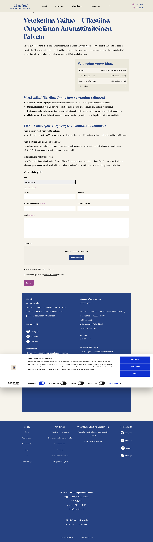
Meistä (45, 7)
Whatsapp (126, 455)
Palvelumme (59, 7)
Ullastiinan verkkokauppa (60, 432)
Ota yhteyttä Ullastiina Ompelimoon (93, 426)
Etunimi (26, 192)
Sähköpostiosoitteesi (35, 203)
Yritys (27, 450)
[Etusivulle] (20, 6)
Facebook (32, 336)
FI (112, 7)
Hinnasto (60, 450)
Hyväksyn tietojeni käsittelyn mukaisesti (45, 275)
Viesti (29, 215)
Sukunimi (81, 192)
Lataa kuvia (28, 243)
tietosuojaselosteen (50, 275)
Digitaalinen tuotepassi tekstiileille (60, 438)
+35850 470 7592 (87, 303)
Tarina (27, 432)
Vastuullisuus (26, 438)
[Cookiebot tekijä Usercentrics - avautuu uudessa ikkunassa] (13, 537)
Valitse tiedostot (76, 258)
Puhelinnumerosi (84, 203)
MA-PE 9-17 (138, 8)
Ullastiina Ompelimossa (81, 45)
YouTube (32, 341)
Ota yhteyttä (95, 7)
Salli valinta (135, 521)
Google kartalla (32, 303)
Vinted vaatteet (60, 444)
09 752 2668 (137, 4)
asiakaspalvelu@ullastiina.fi (91, 324)
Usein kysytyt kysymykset (93, 441)
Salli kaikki (135, 514)
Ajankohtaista (77, 7)
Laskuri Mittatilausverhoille (60, 456)
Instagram (32, 331)
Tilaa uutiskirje (27, 462)
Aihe (25, 177)
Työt (26, 456)
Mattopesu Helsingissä (60, 462)
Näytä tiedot (113, 538)
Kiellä (135, 528)
